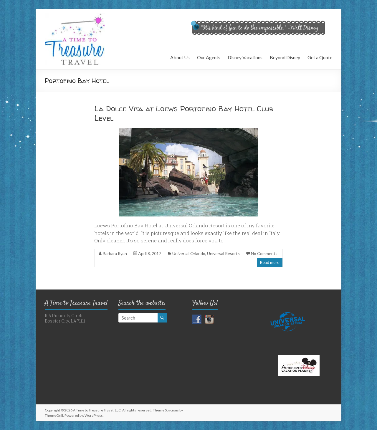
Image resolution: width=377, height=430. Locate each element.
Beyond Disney (285, 57)
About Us (180, 57)
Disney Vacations (245, 57)
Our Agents (208, 57)
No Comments (264, 253)
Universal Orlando (188, 253)
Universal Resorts (223, 253)
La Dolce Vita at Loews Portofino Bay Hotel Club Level (183, 113)
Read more (270, 262)
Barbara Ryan (115, 253)
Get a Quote (319, 57)
